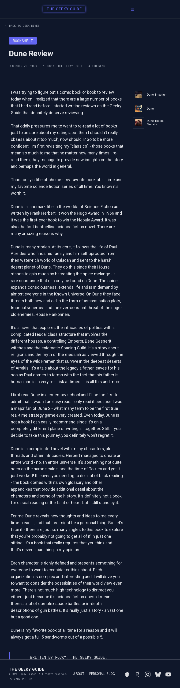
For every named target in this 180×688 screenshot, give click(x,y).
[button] (133, 9)
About (78, 673)
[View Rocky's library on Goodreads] (137, 674)
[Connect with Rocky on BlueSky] (158, 674)
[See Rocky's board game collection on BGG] (127, 674)
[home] (63, 9)
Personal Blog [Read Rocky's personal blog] (102, 673)
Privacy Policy (20, 679)
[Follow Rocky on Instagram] (147, 674)
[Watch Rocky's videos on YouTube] (168, 674)
